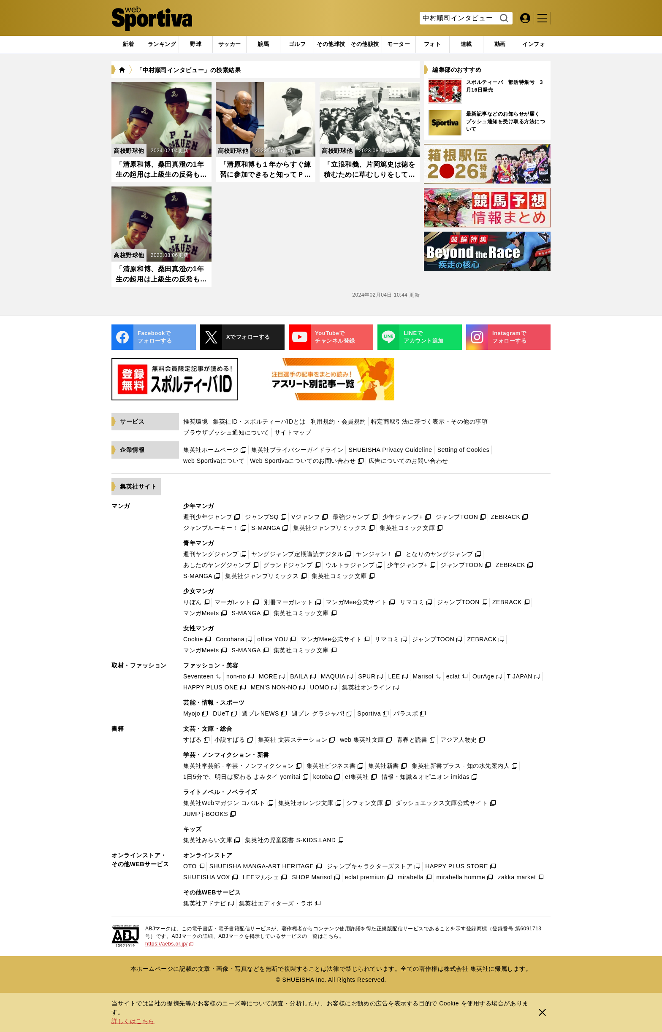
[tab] (195, 44)
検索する (503, 18)
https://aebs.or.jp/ (169, 944)
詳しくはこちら (133, 1021)
